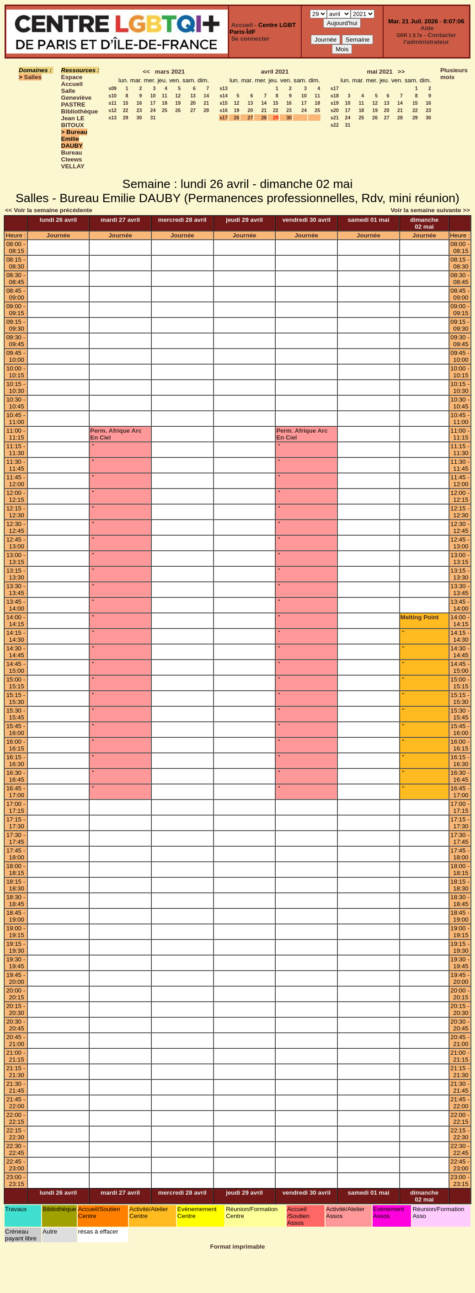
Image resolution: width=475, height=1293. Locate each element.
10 (153, 95)
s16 (223, 110)
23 (139, 110)
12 (178, 95)
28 (206, 110)
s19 (335, 103)
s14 (223, 95)
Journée (58, 235)
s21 (335, 117)
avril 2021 (275, 71)
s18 (335, 95)
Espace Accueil (72, 80)
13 (193, 95)
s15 (223, 103)
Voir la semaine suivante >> (430, 210)
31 (153, 117)
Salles (33, 77)
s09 (112, 88)
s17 (223, 117)
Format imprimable (237, 1246)
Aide (427, 28)
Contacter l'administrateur (430, 38)
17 (153, 103)
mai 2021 (379, 71)
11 (164, 95)
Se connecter (250, 38)
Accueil (242, 24)
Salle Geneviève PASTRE (76, 97)
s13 (112, 117)
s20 (335, 110)
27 (193, 110)
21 (206, 103)
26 (178, 110)
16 (139, 103)
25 (164, 110)
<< (146, 71)
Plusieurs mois (454, 73)
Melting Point (419, 617)
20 (193, 103)
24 (153, 110)
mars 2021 (170, 71)
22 (125, 110)
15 (125, 103)
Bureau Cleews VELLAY (73, 159)
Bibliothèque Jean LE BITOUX (79, 118)
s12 (112, 110)
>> (401, 71)
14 (206, 95)
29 (125, 117)
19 (178, 103)
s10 (112, 95)
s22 (335, 125)
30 (139, 117)
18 (164, 103)
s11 (112, 103)
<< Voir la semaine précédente (48, 210)
